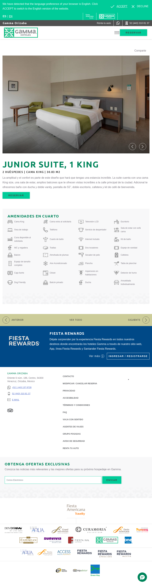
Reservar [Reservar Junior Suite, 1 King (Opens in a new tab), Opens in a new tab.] (16, 195)
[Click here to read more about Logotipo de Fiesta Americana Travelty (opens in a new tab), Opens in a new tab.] (76, 509)
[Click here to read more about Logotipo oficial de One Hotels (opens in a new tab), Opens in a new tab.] (129, 540)
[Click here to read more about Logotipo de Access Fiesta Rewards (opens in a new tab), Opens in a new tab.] (64, 552)
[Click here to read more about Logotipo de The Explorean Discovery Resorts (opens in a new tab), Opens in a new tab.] (28, 540)
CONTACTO (68, 376)
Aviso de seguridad (74, 441)
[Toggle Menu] (117, 33)
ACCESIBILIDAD (71, 398)
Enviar (111, 480)
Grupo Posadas (72, 434)
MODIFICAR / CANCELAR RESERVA (80, 383)
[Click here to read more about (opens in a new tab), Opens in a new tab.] (13, 529)
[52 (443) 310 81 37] (19, 394)
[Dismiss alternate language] (140, 6)
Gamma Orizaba (15, 23)
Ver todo (75, 320)
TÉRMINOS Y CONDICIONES (76, 405)
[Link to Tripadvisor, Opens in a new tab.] (10, 410)
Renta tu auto (71, 448)
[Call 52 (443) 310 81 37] (137, 23)
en (10, 16)
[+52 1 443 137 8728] (19, 387)
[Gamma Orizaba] (24, 33)
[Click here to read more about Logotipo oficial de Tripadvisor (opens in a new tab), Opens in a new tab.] (80, 570)
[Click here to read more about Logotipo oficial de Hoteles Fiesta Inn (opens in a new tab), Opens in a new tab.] (78, 540)
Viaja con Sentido (73, 419)
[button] (132, 146)
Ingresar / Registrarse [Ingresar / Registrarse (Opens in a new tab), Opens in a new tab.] (128, 356)
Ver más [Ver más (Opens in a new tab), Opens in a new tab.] (96, 356)
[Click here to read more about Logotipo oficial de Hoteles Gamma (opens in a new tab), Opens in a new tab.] (107, 540)
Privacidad (69, 390)
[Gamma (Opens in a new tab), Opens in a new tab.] (89, 16)
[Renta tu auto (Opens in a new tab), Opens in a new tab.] (103, 23)
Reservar (133, 32)
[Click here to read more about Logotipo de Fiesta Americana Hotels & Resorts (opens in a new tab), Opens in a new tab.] (121, 530)
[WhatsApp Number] (118, 23)
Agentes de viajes (73, 427)
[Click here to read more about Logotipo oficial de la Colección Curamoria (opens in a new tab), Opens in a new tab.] (91, 530)
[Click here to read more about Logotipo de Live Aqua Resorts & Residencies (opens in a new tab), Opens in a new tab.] (37, 529)
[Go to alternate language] (119, 6)
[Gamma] (107, 16)
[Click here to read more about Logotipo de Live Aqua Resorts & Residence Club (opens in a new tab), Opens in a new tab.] (27, 552)
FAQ (65, 412)
